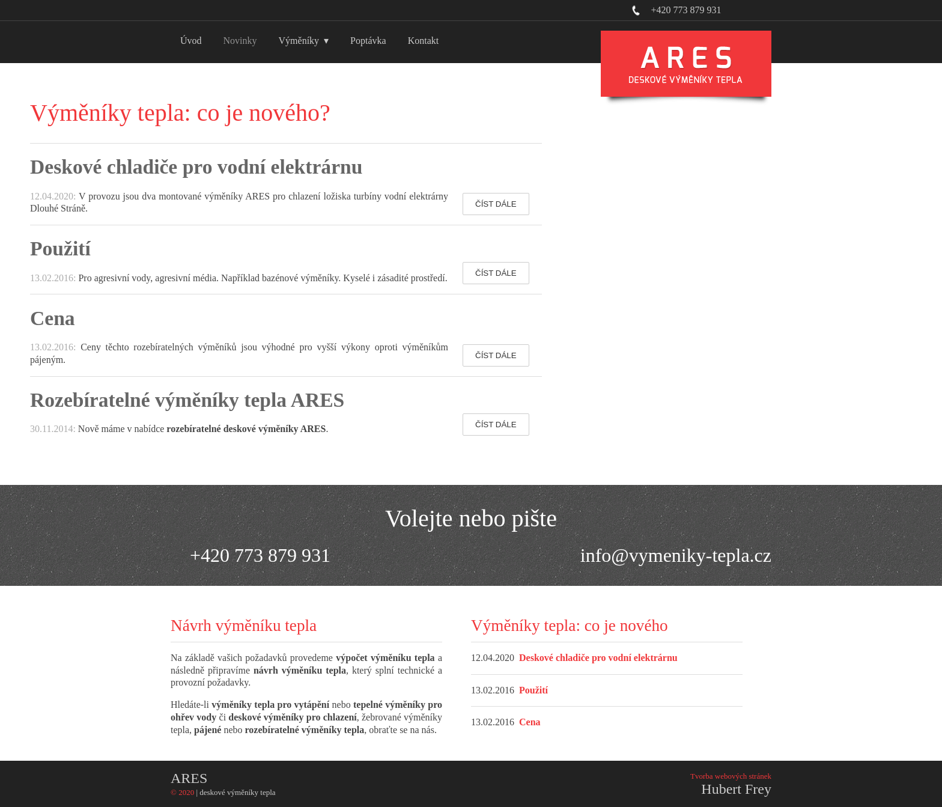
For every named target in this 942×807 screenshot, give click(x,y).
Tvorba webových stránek (730, 776)
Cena (52, 318)
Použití (60, 248)
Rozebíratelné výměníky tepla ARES (187, 400)
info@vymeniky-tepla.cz (675, 555)
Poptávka (368, 40)
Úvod (191, 40)
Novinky (240, 40)
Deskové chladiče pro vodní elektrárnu (196, 167)
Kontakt (423, 40)
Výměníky (299, 40)
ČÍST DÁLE (496, 204)
